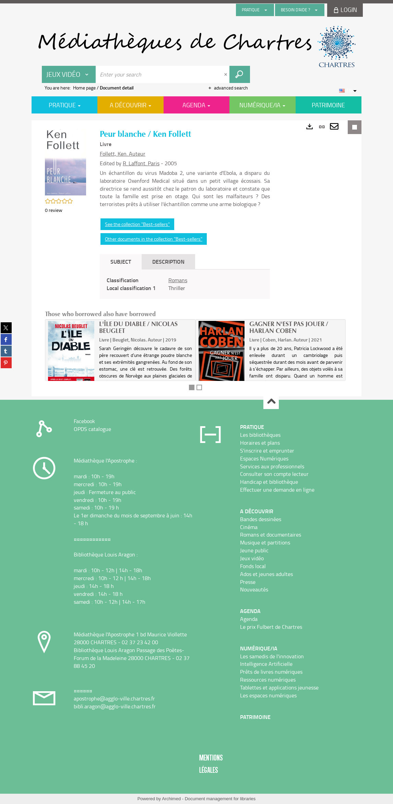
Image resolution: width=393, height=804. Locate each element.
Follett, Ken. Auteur (122, 153)
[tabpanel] (185, 284)
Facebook (84, 421)
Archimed (171, 798)
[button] (65, 161)
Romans (177, 280)
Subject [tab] (120, 261)
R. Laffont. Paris (141, 163)
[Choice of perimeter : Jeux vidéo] (69, 74)
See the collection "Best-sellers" (137, 224)
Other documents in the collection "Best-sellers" (153, 239)
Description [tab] (168, 261)
